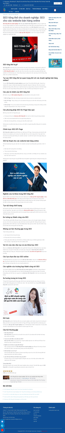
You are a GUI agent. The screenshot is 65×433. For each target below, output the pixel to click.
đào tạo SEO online (28, 210)
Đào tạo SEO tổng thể (13, 14)
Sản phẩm (45, 8)
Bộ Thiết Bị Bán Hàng (54, 46)
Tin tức (11, 11)
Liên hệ (17, 11)
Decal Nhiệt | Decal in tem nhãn (55, 53)
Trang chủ (5, 14)
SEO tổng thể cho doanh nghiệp (10, 23)
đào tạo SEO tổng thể (25, 32)
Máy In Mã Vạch (53, 25)
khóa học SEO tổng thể (19, 116)
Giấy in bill (51, 43)
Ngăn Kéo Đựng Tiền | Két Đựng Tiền (55, 18)
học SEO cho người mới (35, 251)
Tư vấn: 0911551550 (28, 5)
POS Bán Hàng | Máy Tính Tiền (55, 34)
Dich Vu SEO (44, 431)
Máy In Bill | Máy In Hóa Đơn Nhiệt (54, 29)
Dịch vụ (28, 8)
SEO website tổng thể (17, 95)
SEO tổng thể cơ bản (9, 71)
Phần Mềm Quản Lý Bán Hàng (54, 39)
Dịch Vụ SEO (14, 8)
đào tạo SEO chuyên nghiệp (36, 196)
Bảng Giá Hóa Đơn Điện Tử (55, 49)
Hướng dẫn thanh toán (54, 410)
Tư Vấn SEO (22, 8)
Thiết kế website (36, 8)
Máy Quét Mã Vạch (53, 22)
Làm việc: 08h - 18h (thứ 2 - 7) (12, 5)
